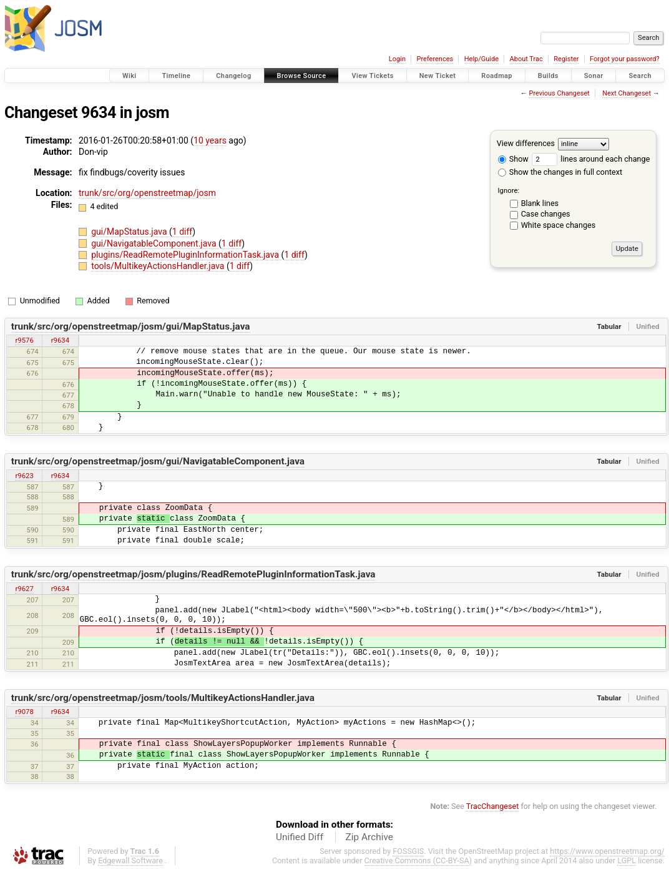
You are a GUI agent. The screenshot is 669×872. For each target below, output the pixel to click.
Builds (548, 76)
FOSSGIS (408, 851)
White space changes (558, 225)
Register (566, 59)
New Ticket (437, 76)
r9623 (24, 475)
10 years (210, 140)
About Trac (526, 59)
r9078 (24, 711)
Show (513, 159)
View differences (526, 143)
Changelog (233, 76)
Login (397, 59)
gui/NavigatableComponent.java (154, 243)
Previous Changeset (559, 93)
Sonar (593, 76)
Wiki (129, 76)
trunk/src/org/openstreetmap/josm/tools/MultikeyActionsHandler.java (163, 697)
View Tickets (372, 76)
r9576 (24, 340)
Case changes (545, 213)
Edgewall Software (130, 860)
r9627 (24, 588)
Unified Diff (299, 837)
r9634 (60, 340)
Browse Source (301, 76)
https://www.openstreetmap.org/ (607, 851)
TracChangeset (492, 806)
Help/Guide (481, 59)
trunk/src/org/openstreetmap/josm (147, 193)
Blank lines (540, 203)
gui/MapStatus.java (130, 232)
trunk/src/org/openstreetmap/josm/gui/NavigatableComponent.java (158, 461)
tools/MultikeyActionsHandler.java (159, 266)
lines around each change (591, 159)
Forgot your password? (625, 59)
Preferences (434, 59)
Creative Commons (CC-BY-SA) (418, 860)
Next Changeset (626, 93)
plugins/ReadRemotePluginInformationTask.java (186, 255)
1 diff (182, 232)
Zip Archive (369, 837)
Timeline (176, 76)
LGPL (626, 860)
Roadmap (496, 76)
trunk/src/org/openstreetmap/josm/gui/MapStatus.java (130, 326)
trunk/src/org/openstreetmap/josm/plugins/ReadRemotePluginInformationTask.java (193, 574)
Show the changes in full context (560, 172)
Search (640, 76)
